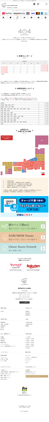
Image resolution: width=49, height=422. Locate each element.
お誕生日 (27, 311)
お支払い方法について (6, 373)
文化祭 (2, 327)
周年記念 (3, 338)
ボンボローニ (28, 359)
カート (38, 5)
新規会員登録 (4, 355)
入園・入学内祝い (5, 324)
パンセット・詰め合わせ (31, 357)
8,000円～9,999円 (29, 346)
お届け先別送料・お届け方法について (10, 371)
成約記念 (3, 340)
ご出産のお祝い (29, 322)
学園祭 (2, 337)
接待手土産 (3, 342)
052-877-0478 (26, 295)
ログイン (34, 5)
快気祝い (27, 325)
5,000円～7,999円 (29, 344)
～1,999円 (27, 337)
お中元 (2, 311)
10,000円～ (28, 347)
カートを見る (4, 360)
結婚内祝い (28, 314)
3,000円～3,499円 (29, 340)
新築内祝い (3, 322)
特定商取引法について (30, 371)
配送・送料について (5, 375)
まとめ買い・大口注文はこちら (33, 376)
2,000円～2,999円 (29, 338)
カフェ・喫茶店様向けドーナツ (8, 346)
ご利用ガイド (4, 370)
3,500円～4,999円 (29, 342)
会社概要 (27, 370)
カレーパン (28, 355)
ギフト (27, 362)
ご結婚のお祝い (29, 324)
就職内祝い (3, 325)
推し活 (2, 329)
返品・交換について (5, 377)
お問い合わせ (4, 379)
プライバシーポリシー (30, 373)
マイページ (3, 357)
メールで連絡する (24, 302)
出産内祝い (28, 313)
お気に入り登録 (4, 359)
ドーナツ (27, 360)
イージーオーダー (5, 344)
